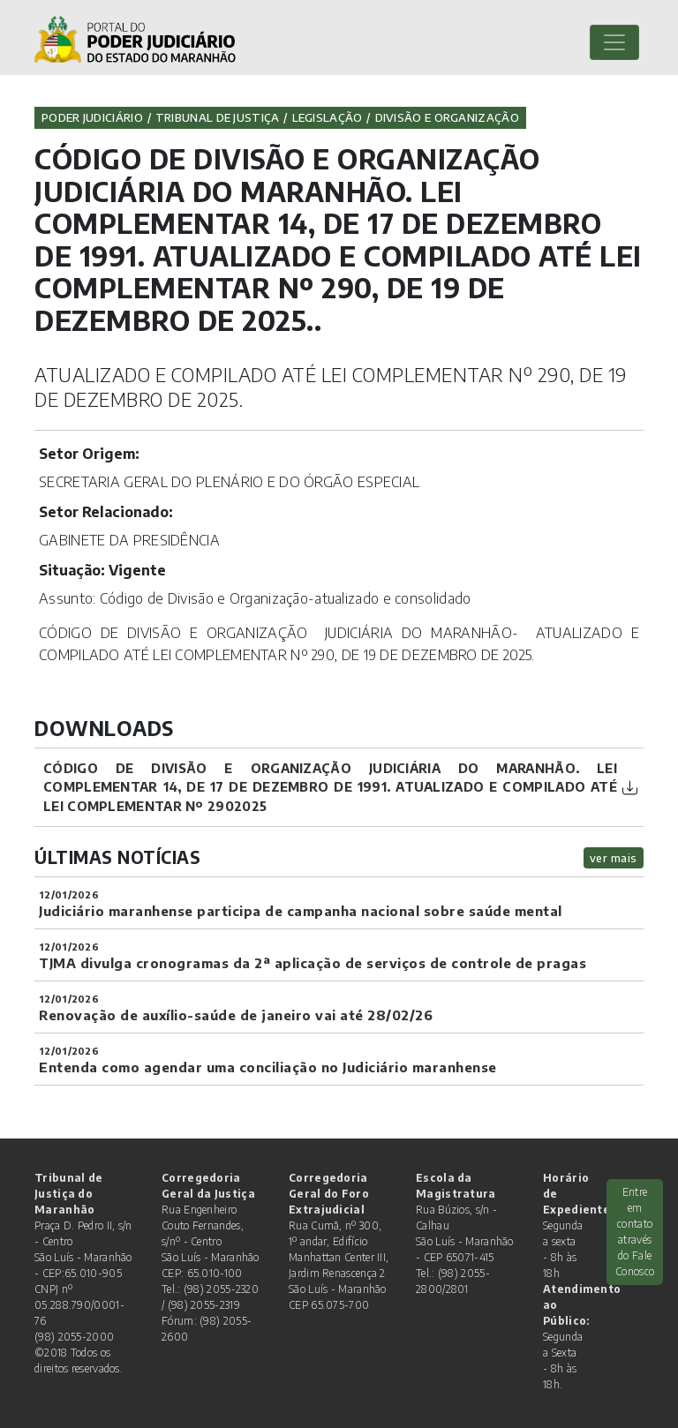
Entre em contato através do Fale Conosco (634, 1231)
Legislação (327, 117)
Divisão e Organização (447, 117)
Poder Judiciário (92, 117)
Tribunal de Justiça (217, 117)
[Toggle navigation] (614, 42)
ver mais (613, 858)
